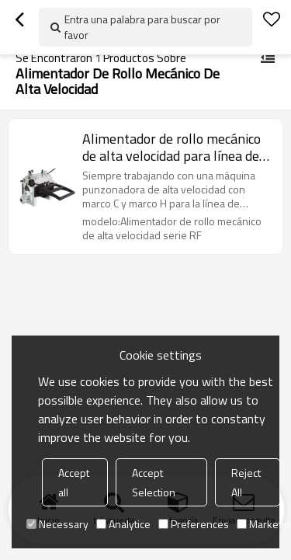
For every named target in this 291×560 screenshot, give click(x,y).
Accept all (73, 482)
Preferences (193, 524)
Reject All (246, 482)
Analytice (123, 524)
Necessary (57, 524)
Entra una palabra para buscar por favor (142, 27)
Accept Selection (153, 482)
